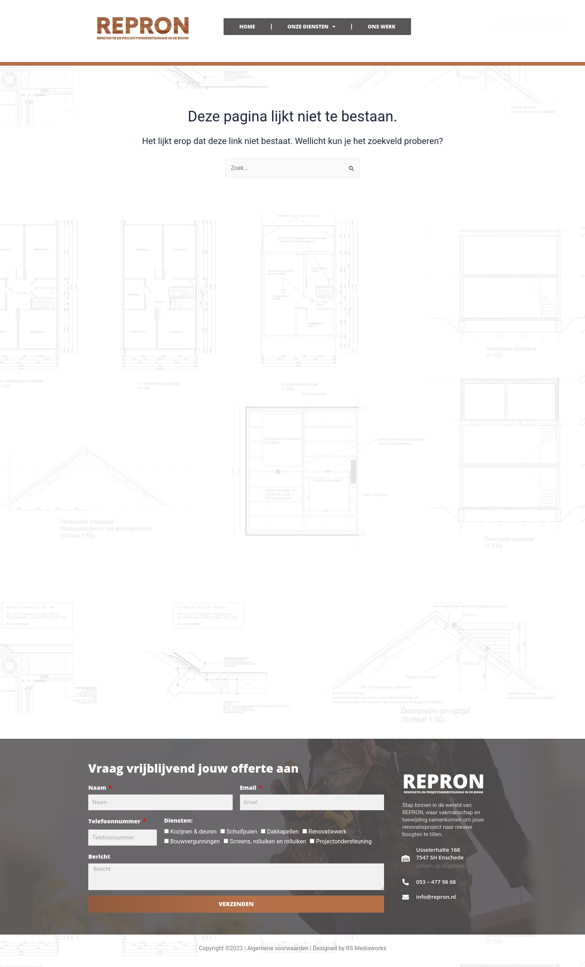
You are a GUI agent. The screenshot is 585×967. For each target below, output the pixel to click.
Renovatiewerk (327, 831)
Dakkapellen (283, 831)
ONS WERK (381, 26)
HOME (247, 26)
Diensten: (178, 820)
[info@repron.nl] (405, 897)
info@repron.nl (436, 896)
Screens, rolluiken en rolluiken (268, 841)
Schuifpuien (241, 831)
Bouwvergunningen (195, 841)
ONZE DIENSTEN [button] (311, 26)
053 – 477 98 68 (436, 881)
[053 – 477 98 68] (405, 882)
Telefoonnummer (115, 821)
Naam (98, 788)
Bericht (99, 857)
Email (249, 788)
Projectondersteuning (343, 841)
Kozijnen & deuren (193, 831)
